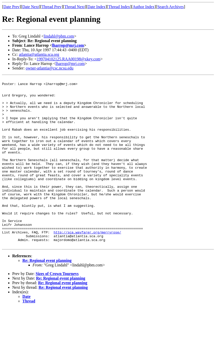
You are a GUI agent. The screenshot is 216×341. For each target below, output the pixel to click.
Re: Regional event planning (46, 294)
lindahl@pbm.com (59, 36)
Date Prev (11, 7)
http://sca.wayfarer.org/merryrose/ (87, 263)
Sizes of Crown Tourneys (57, 307)
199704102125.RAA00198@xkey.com (68, 59)
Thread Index (119, 7)
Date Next (30, 7)
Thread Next (74, 7)
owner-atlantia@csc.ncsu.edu (50, 68)
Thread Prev (51, 7)
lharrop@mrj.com (68, 45)
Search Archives (170, 7)
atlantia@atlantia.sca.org (39, 54)
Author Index (144, 7)
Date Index (97, 7)
